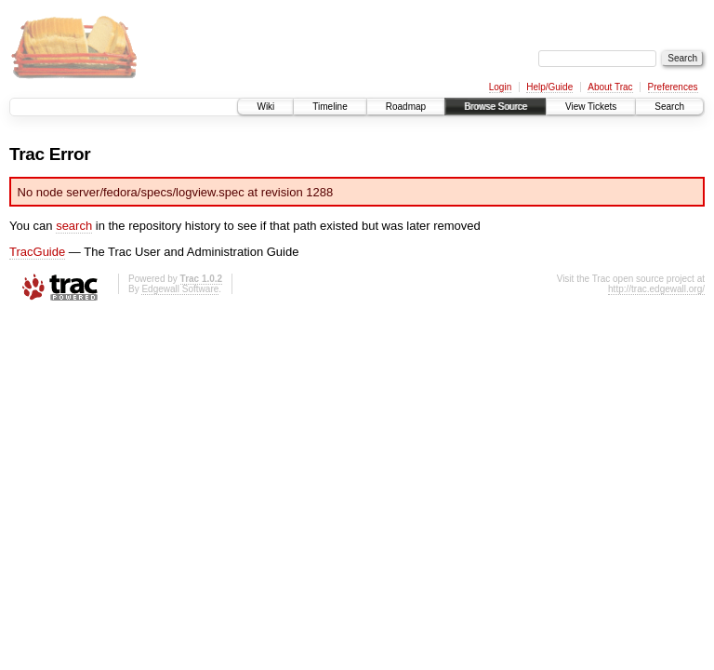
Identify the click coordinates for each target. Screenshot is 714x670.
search (74, 226)
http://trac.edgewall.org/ (656, 289)
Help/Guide (549, 87)
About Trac (610, 87)
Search (669, 106)
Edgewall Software (179, 289)
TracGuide (37, 252)
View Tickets (590, 106)
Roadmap (406, 106)
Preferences (673, 87)
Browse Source (495, 106)
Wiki (265, 106)
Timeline (329, 106)
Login (500, 87)
